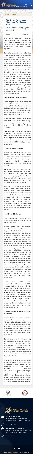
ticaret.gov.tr (11, 452)
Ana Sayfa (6, 14)
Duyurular (13, 14)
